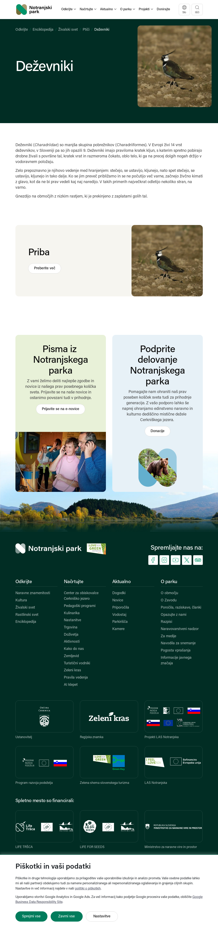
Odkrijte (21, 30)
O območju (169, 593)
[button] (69, 9)
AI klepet (71, 685)
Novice (117, 600)
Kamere (118, 629)
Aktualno (121, 581)
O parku (169, 581)
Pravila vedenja (76, 678)
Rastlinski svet (26, 615)
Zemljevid (71, 656)
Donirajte (163, 9)
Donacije (158, 431)
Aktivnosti (72, 642)
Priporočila (120, 608)
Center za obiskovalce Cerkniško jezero (81, 596)
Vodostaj (119, 615)
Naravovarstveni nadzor (180, 629)
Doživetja (71, 635)
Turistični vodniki (77, 663)
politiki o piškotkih (88, 888)
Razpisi (166, 622)
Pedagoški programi (79, 606)
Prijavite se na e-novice (60, 409)
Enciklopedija (43, 30)
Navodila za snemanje (178, 643)
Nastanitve (72, 620)
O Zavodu (169, 600)
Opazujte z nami (173, 615)
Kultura (21, 600)
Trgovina (70, 627)
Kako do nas (74, 649)
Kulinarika (72, 613)
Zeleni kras (72, 670)
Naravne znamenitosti (32, 593)
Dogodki (119, 593)
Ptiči (86, 30)
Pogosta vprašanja (176, 650)
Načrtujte (73, 581)
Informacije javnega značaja (176, 660)
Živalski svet (68, 30)
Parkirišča (120, 622)
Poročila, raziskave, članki (181, 608)
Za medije (168, 636)
